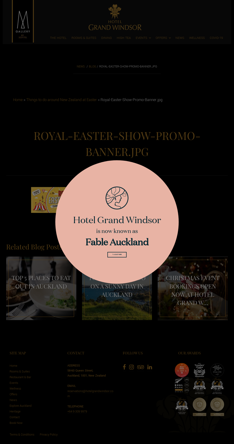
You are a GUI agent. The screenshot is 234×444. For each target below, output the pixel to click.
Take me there (117, 256)
